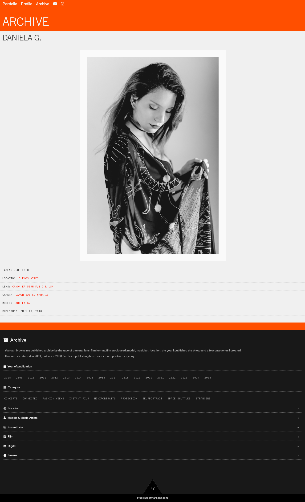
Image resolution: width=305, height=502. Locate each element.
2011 (43, 377)
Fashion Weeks (53, 398)
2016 (101, 377)
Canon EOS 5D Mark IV (32, 294)
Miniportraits (105, 398)
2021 (160, 377)
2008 (7, 377)
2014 (78, 377)
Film (151, 436)
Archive (42, 4)
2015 (90, 377)
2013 (66, 377)
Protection (129, 398)
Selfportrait (152, 398)
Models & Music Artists (151, 417)
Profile (26, 4)
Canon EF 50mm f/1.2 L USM (32, 286)
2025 (207, 377)
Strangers (203, 398)
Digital (151, 446)
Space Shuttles (179, 398)
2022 (172, 377)
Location (151, 408)
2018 (125, 377)
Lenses (151, 455)
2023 (184, 377)
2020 (149, 377)
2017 (113, 377)
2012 (54, 377)
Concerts (10, 398)
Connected (30, 398)
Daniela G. (22, 303)
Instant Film (79, 398)
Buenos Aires (29, 278)
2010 (31, 377)
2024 (196, 377)
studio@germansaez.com (152, 497)
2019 (137, 377)
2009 (19, 377)
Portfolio (10, 4)
